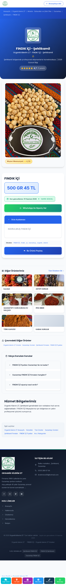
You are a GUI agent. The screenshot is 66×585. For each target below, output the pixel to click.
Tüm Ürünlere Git (56, 271)
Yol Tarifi (16, 581)
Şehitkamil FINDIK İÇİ (30, 551)
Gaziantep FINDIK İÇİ (32, 555)
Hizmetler (29, 430)
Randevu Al (27, 581)
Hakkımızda (8, 510)
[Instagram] (10, 494)
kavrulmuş (32, 243)
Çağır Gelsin (6, 581)
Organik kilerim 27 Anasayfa (14, 430)
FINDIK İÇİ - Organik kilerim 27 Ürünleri (41, 542)
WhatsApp (60, 581)
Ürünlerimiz (7, 515)
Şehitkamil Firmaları (42, 345)
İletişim (6, 523)
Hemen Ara (49, 581)
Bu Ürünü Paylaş (33, 251)
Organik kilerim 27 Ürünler (12, 345)
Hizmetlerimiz (8, 519)
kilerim (46, 243)
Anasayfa (7, 506)
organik (39, 243)
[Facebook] (4, 494)
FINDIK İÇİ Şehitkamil (47, 551)
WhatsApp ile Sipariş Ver (33, 208)
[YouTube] (21, 494)
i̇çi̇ (27, 243)
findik (23, 243)
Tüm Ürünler (39, 430)
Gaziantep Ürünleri (28, 345)
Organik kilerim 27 (18, 542)
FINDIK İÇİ (17, 243)
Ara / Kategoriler (40, 433)
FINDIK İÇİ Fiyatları (56, 345)
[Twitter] (15, 494)
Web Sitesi (38, 581)
